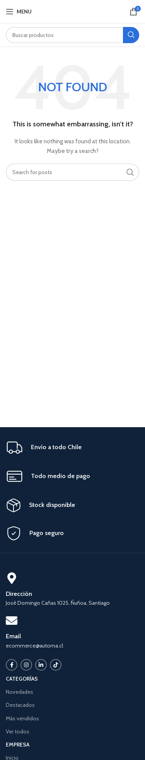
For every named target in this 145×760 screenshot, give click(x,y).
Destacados (20, 704)
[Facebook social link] (11, 665)
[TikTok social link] (55, 665)
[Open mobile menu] (19, 11)
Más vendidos (22, 718)
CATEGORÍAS (22, 678)
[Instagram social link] (26, 665)
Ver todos (17, 731)
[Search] (72, 35)
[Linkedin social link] (41, 665)
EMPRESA (17, 744)
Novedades (19, 691)
